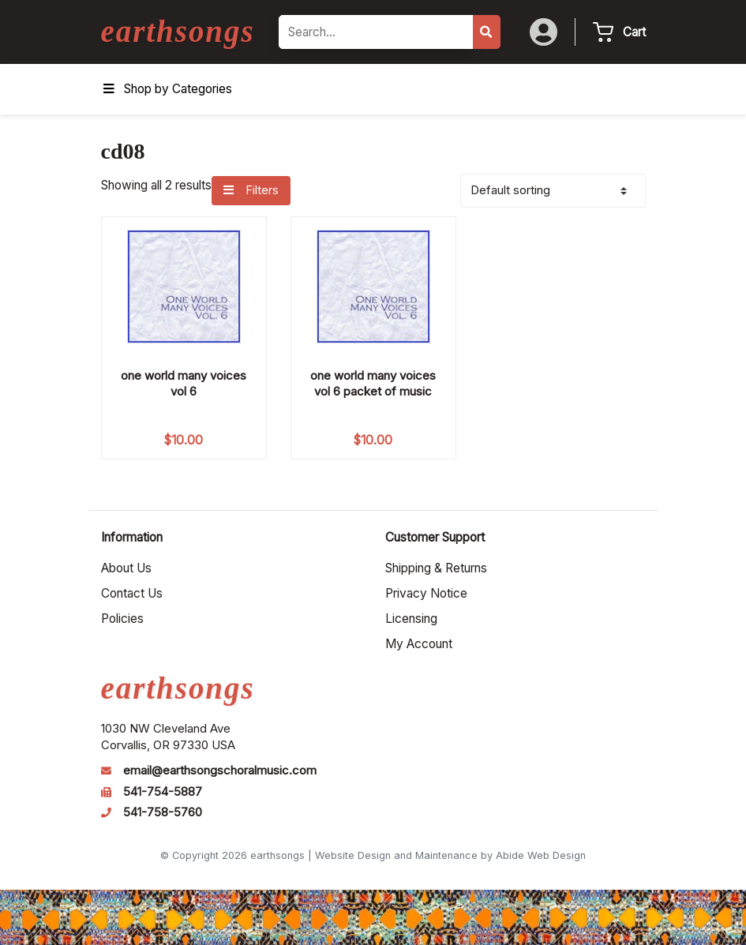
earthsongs (178, 31)
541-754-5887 (162, 792)
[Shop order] (553, 191)
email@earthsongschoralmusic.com (220, 770)
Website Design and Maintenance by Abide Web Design (450, 855)
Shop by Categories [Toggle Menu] (166, 88)
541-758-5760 (162, 812)
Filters (251, 190)
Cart (634, 31)
